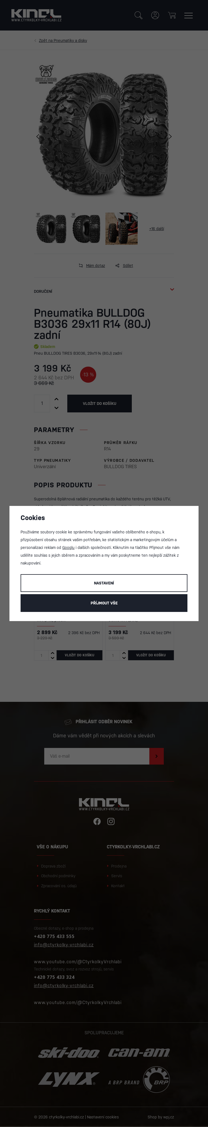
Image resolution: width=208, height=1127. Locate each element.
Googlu (68, 547)
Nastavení (104, 583)
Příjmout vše (104, 603)
